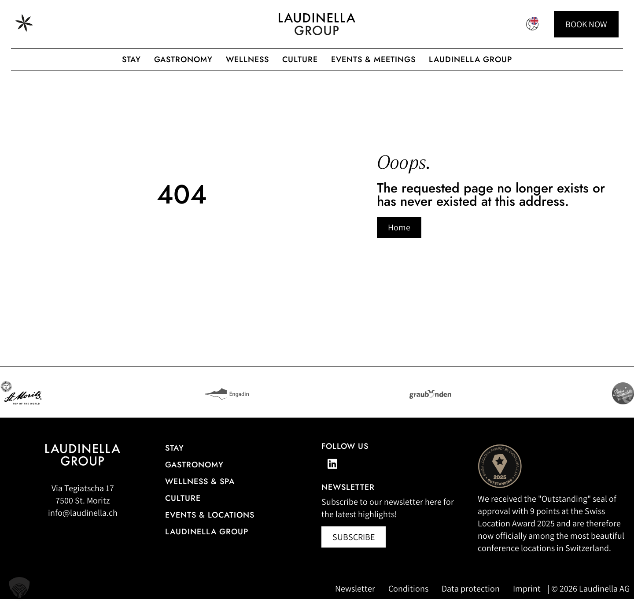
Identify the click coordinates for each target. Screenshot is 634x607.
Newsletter (355, 596)
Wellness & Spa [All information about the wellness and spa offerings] (200, 489)
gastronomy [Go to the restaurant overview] (194, 472)
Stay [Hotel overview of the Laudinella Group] (131, 59)
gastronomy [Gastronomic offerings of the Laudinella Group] (183, 59)
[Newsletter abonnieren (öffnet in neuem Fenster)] (353, 544)
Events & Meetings (373, 59)
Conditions (408, 596)
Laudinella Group (470, 59)
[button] (19, 587)
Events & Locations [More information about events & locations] (209, 523)
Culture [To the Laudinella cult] (300, 59)
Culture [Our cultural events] (183, 506)
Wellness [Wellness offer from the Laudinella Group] (247, 59)
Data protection (471, 596)
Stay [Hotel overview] (174, 456)
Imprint (527, 596)
